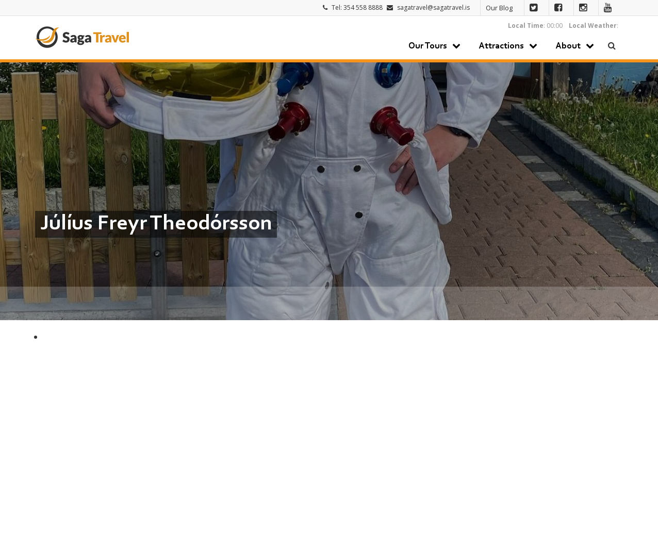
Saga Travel (82, 37)
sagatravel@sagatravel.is (433, 7)
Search (612, 45)
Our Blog (499, 7)
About (568, 46)
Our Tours (427, 46)
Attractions (501, 46)
